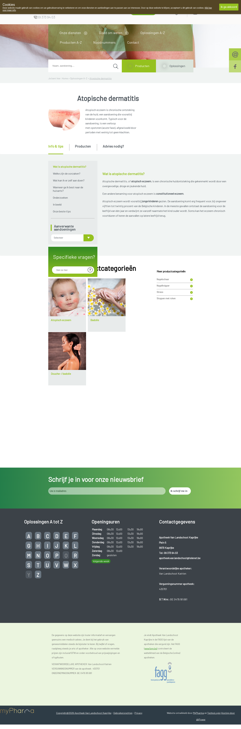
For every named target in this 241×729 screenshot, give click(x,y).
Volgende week (101, 535)
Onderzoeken (60, 197)
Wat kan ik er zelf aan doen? (69, 180)
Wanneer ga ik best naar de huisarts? (68, 189)
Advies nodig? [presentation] (113, 146)
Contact (133, 42)
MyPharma (198, 687)
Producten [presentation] (83, 146)
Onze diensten (70, 33)
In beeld (57, 204)
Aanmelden (207, 12)
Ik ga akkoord (229, 7)
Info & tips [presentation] (55, 146)
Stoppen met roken (166, 341)
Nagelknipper (163, 329)
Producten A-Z (71, 42)
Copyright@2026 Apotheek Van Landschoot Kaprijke (83, 687)
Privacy (138, 687)
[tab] (58, 149)
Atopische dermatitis (100, 78)
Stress (160, 335)
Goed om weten (110, 33)
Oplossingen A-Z (152, 33)
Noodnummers (104, 42)
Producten (142, 66)
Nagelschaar (163, 322)
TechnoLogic (214, 687)
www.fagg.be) (150, 623)
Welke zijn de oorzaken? (66, 173)
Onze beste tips (62, 211)
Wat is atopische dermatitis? (69, 166)
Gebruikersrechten (122, 687)
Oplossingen (177, 66)
